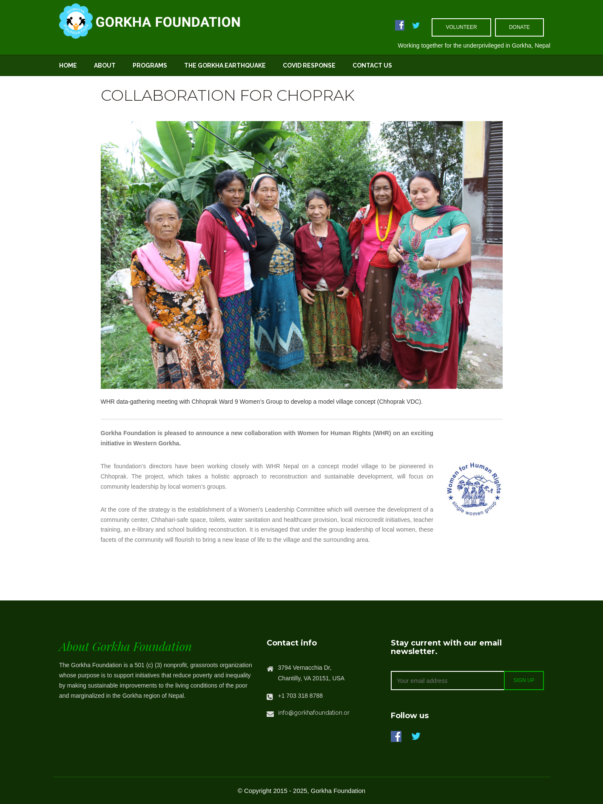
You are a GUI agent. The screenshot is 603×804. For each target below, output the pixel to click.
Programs (150, 65)
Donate (519, 27)
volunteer (461, 27)
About (105, 65)
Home (68, 65)
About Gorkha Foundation (125, 646)
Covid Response (309, 65)
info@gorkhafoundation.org (315, 712)
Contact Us (372, 65)
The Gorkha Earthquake (225, 65)
